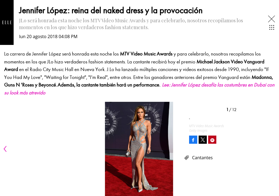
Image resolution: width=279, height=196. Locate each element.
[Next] (178, 149)
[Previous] (6, 149)
